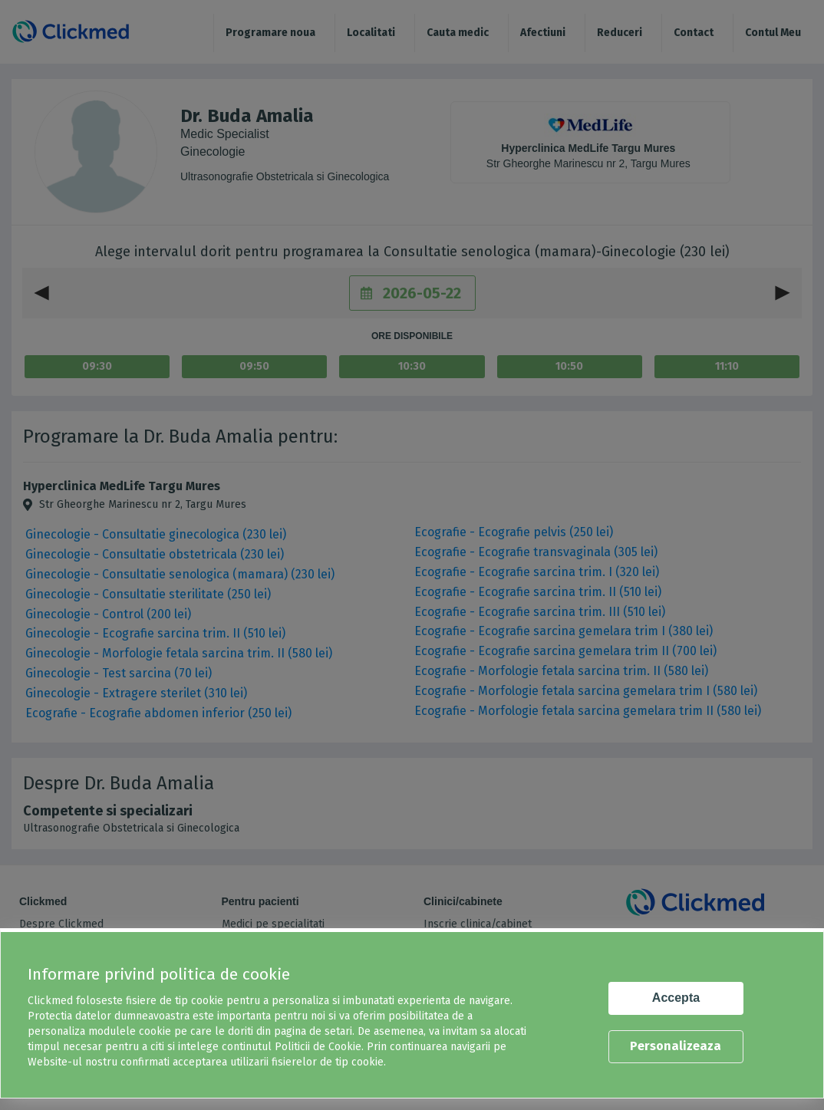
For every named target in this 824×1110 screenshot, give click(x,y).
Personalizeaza (675, 1046)
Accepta (676, 997)
